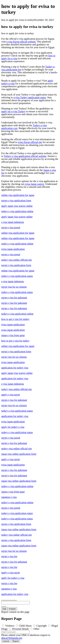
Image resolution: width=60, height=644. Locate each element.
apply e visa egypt (10, 394)
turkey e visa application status (17, 276)
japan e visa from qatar (13, 335)
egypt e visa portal (10, 227)
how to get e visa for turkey (15, 319)
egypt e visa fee (9, 556)
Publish (12, 609)
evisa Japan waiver (34, 184)
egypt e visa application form (16, 200)
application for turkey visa (14, 367)
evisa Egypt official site (30, 142)
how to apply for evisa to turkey (17, 20)
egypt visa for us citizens (14, 286)
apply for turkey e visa (12, 427)
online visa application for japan (17, 195)
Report (15, 641)
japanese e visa (9, 497)
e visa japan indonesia (12, 222)
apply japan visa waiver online (17, 206)
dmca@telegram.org (11, 638)
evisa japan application (13, 249)
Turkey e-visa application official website (25, 156)
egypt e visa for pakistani (14, 297)
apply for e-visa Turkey (13, 111)
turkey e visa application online (17, 211)
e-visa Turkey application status (29, 97)
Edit (4, 609)
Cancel (6, 641)
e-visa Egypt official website (21, 41)
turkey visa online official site (16, 259)
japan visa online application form (18, 454)
